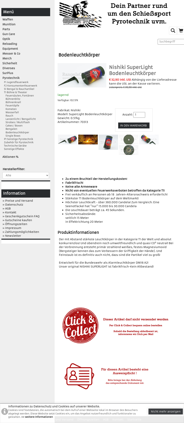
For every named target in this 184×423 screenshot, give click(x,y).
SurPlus (8, 73)
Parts (6, 29)
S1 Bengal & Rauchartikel (18, 88)
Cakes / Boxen (13, 125)
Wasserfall (11, 112)
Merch (7, 58)
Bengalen (10, 128)
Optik (6, 39)
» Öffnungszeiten (15, 224)
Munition (9, 24)
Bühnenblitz (11, 98)
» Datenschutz (13, 204)
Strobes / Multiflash (16, 122)
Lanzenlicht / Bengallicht (19, 118)
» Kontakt (9, 212)
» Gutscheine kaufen (17, 220)
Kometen (10, 109)
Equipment (10, 48)
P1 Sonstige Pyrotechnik (18, 139)
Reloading (10, 44)
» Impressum (12, 228)
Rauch (8, 115)
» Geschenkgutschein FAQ (21, 216)
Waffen (8, 19)
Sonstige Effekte (13, 148)
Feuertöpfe (11, 105)
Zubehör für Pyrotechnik (18, 142)
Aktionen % (11, 157)
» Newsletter (12, 236)
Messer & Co (11, 53)
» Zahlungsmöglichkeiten (21, 232)
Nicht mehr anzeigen (165, 411)
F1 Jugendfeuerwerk (15, 82)
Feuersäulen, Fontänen (18, 95)
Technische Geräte (15, 145)
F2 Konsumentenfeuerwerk (20, 85)
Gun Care (9, 34)
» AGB (7, 208)
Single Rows (11, 135)
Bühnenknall (12, 102)
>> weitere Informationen (37, 416)
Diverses (9, 68)
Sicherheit (10, 63)
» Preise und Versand (18, 200)
